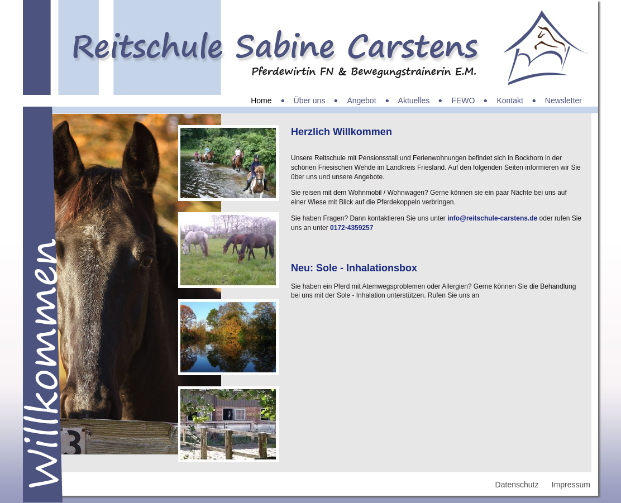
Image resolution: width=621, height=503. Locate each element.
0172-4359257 (351, 228)
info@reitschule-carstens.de (492, 218)
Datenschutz (517, 484)
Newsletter (563, 100)
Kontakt (509, 100)
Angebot (361, 100)
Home (261, 100)
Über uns (310, 100)
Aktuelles (414, 100)
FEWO (463, 100)
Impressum (571, 484)
